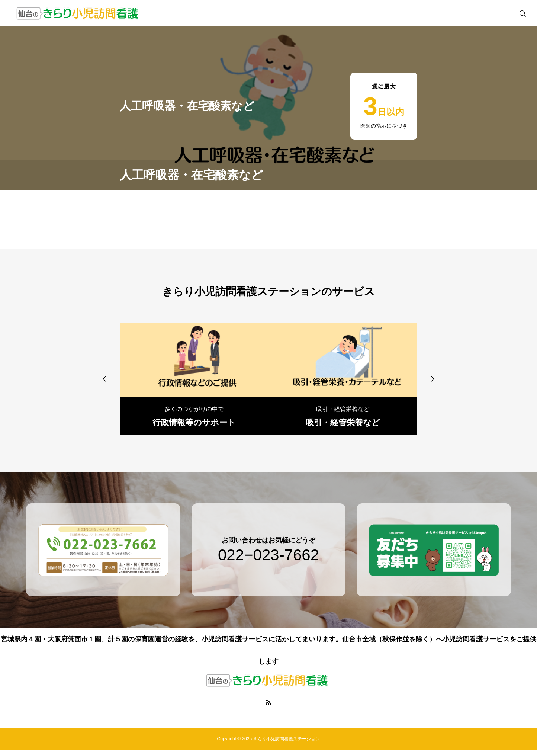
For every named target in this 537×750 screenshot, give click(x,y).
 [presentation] (432, 378)
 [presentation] (105, 378)
